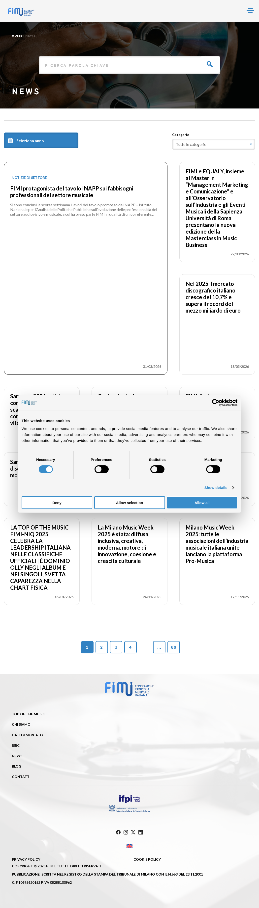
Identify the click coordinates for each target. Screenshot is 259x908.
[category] (213, 144)
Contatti (21, 776)
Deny (57, 502)
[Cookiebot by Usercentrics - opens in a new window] (215, 402)
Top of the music (28, 714)
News (17, 756)
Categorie (180, 135)
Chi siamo (21, 724)
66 (173, 647)
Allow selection (129, 502)
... (159, 647)
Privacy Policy (26, 859)
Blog (16, 766)
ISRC (16, 745)
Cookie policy (147, 859)
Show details (215, 487)
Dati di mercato (27, 735)
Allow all (202, 502)
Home (17, 35)
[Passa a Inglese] (129, 846)
